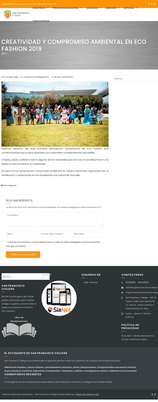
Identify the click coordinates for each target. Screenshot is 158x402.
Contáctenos (41, 21)
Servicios (92, 8)
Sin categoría (10, 185)
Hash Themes (90, 282)
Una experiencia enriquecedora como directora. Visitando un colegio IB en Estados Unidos (67, 382)
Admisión (110, 8)
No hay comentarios (63, 77)
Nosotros (39, 8)
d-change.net (11, 382)
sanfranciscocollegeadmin (36, 77)
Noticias (129, 8)
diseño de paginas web (87, 394)
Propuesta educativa (66, 8)
